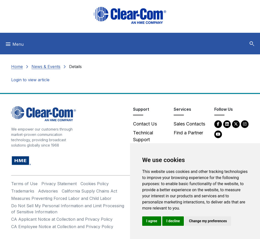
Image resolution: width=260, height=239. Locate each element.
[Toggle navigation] (14, 45)
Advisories (48, 191)
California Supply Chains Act (89, 191)
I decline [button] (173, 221)
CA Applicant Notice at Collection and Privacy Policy (61, 219)
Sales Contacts (189, 123)
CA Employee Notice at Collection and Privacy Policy (62, 226)
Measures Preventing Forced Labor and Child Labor (61, 198)
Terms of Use (24, 183)
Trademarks (22, 191)
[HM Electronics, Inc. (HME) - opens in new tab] (21, 160)
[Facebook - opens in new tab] (218, 123)
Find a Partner (188, 132)
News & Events (45, 66)
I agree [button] (151, 221)
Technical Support (143, 136)
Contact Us (145, 123)
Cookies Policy (94, 183)
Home (17, 66)
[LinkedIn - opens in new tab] (227, 123)
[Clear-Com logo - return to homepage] (130, 15)
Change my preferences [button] (208, 221)
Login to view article (30, 79)
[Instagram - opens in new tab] (245, 123)
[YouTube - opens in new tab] (218, 134)
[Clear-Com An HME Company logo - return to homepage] (43, 113)
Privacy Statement (59, 183)
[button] (252, 44)
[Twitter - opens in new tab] (236, 123)
